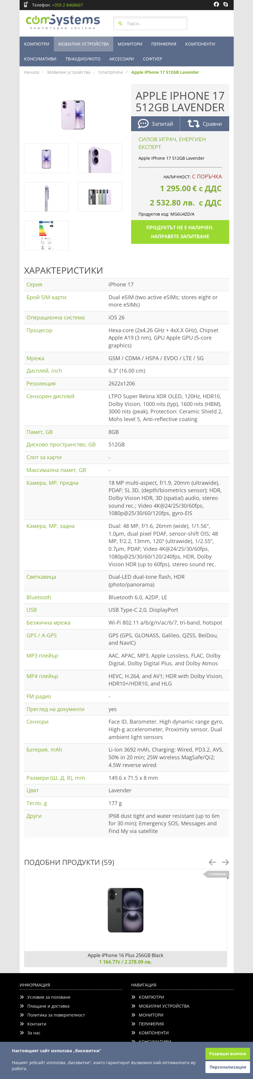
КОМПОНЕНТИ (200, 44)
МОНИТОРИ (130, 44)
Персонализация (228, 1067)
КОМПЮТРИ (36, 44)
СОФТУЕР (152, 59)
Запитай (155, 124)
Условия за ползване (45, 997)
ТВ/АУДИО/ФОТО (82, 59)
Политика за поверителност (52, 1015)
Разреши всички (227, 1053)
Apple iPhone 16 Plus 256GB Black (125, 955)
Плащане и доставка (45, 1006)
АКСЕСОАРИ (121, 59)
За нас (30, 1033)
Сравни (205, 124)
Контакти (33, 1024)
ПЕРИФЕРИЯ (163, 44)
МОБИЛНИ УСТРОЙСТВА (83, 44)
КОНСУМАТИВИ (40, 59)
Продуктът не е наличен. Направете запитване (180, 232)
